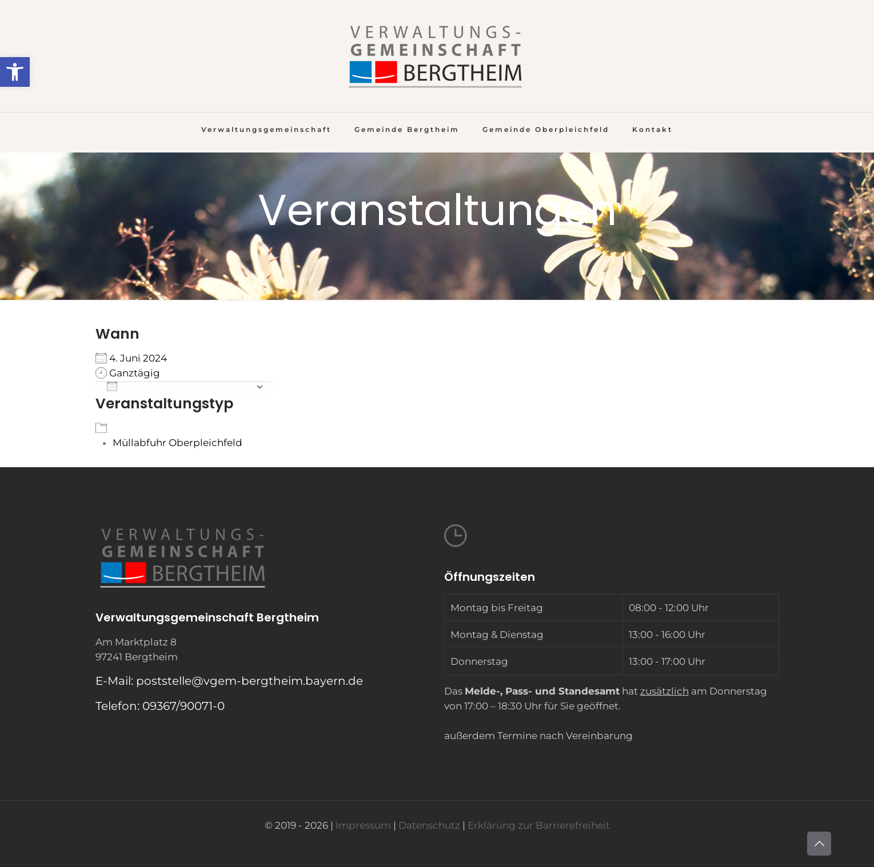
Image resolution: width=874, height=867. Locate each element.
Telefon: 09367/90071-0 (160, 706)
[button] (15, 72)
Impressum (363, 825)
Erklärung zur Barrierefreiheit (539, 825)
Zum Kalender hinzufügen (178, 386)
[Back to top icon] (819, 844)
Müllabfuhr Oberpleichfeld (177, 442)
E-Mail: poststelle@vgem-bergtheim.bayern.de (229, 681)
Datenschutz (429, 825)
